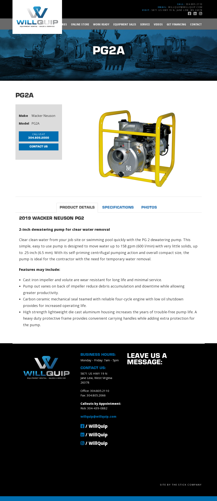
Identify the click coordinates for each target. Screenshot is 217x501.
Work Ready (101, 24)
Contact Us (39, 151)
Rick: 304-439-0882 (93, 408)
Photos (149, 207)
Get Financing (176, 24)
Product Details (77, 207)
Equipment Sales (124, 24)
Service (145, 24)
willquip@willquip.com (185, 7)
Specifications (118, 207)
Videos (158, 24)
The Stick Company (187, 484)
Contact (196, 24)
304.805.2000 (41, 136)
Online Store (80, 24)
